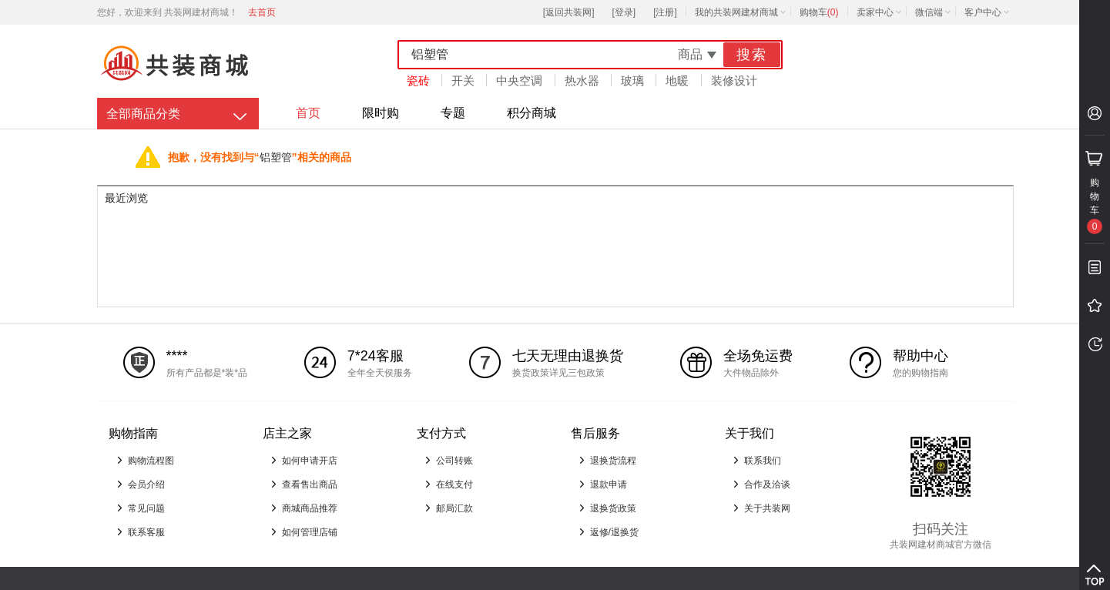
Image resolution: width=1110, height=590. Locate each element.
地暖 (677, 80)
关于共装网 (767, 508)
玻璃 (632, 80)
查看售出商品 (309, 484)
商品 (690, 54)
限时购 (380, 112)
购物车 (819, 12)
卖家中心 (875, 12)
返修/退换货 (614, 532)
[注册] (665, 12)
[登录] (623, 12)
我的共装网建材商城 (736, 12)
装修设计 (734, 80)
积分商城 (531, 112)
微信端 (929, 12)
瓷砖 (418, 80)
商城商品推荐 (309, 508)
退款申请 (608, 484)
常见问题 (146, 508)
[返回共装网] (569, 12)
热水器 (582, 80)
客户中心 (982, 12)
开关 (463, 80)
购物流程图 (151, 460)
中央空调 (519, 80)
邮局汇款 (454, 508)
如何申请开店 (309, 460)
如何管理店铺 (309, 532)
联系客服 (146, 532)
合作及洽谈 (767, 484)
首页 (308, 112)
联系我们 (762, 460)
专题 (453, 112)
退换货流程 (613, 460)
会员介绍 (146, 484)
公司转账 (454, 460)
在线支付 (454, 484)
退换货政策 (613, 508)
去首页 (262, 12)
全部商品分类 (143, 113)
